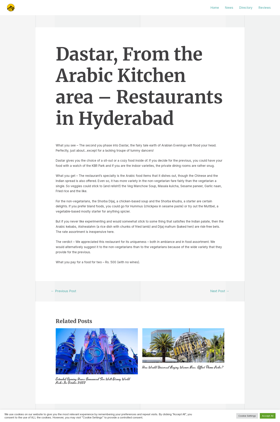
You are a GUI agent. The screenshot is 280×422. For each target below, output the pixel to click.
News (229, 7)
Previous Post (63, 291)
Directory (245, 7)
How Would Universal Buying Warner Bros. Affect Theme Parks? (182, 367)
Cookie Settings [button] (247, 415)
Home (215, 7)
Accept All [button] (267, 415)
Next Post (219, 291)
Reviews (265, 7)
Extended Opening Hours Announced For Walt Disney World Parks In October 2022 (93, 380)
